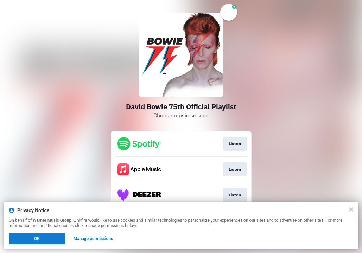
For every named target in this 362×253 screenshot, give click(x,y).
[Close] (351, 209)
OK (37, 238)
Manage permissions (93, 238)
